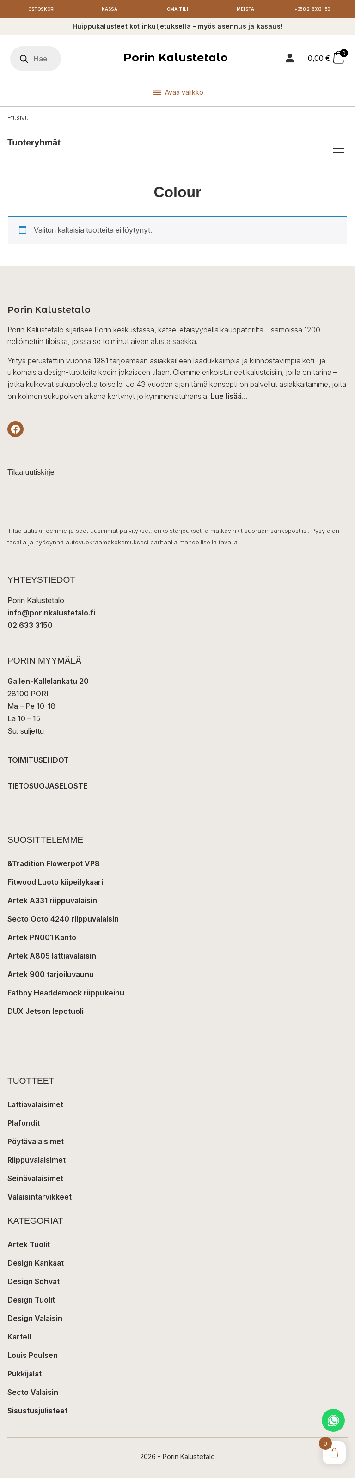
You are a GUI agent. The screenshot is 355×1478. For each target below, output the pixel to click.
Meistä (245, 9)
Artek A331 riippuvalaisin (52, 901)
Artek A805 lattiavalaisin (51, 956)
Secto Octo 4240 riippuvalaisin (63, 919)
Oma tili (177, 9)
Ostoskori (41, 9)
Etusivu (18, 118)
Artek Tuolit (28, 1245)
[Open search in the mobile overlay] (36, 59)
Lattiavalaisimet (35, 1105)
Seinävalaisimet (35, 1179)
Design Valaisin (34, 1319)
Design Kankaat (35, 1263)
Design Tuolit (31, 1300)
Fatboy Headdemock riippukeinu (65, 993)
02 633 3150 (30, 626)
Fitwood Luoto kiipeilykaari (55, 882)
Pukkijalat (24, 1374)
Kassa (109, 9)
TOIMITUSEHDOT (38, 761)
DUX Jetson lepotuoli (45, 1012)
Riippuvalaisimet (36, 1160)
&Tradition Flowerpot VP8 (53, 864)
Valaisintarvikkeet (39, 1197)
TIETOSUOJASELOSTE (47, 786)
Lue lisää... (228, 397)
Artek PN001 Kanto (41, 938)
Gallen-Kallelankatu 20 (48, 682)
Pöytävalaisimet (35, 1142)
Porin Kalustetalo (175, 58)
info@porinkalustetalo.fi (51, 613)
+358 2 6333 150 (314, 9)
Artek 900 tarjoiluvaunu (50, 975)
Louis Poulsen (32, 1356)
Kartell (19, 1337)
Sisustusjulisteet (37, 1411)
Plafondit (23, 1123)
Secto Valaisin (32, 1393)
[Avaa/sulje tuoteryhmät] (338, 149)
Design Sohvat (33, 1282)
